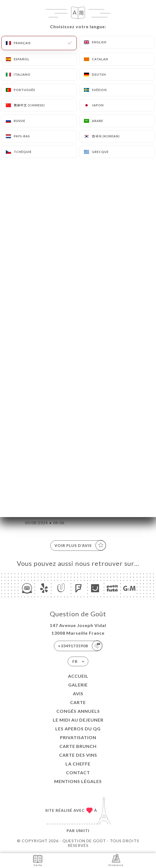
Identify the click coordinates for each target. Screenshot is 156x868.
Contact (78, 772)
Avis (78, 693)
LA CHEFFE (78, 763)
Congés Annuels (78, 711)
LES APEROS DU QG (78, 728)
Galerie (78, 684)
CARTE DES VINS (78, 755)
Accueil (78, 676)
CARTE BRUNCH (78, 746)
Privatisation (78, 737)
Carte (78, 702)
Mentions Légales (78, 781)
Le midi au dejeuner (78, 719)
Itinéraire (115, 860)
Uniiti (82, 830)
